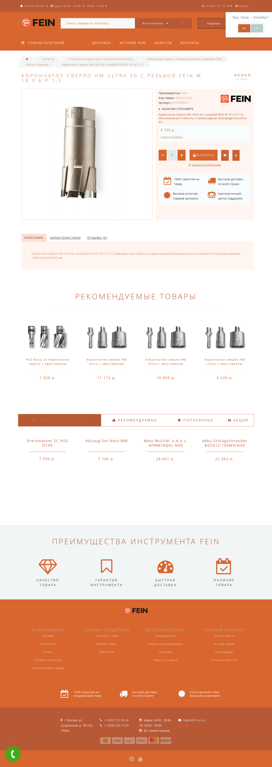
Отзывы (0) (97, 238)
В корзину (203, 155)
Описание (34, 238)
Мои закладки (224, 652)
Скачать (48, 652)
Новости (163, 43)
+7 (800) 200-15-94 (116, 725)
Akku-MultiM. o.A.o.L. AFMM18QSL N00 (166, 443)
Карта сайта (106, 652)
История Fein (133, 43)
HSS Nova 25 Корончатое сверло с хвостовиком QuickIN (47, 364)
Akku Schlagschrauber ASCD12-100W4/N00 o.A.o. (224, 445)
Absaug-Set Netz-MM (106, 440)
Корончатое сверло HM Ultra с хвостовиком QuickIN (106, 364)
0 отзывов (241, 79)
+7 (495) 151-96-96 (116, 720)
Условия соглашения (48, 660)
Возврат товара (106, 644)
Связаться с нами (106, 636)
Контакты (189, 43)
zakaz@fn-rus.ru (194, 720)
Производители (165, 636)
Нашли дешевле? (172, 137)
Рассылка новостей (224, 660)
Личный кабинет (224, 636)
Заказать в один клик (206, 165)
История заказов (224, 644)
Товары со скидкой (165, 660)
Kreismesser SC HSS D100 (47, 443)
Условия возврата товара (47, 668)
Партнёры (165, 652)
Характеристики (65, 238)
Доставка (101, 43)
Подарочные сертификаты (165, 644)
